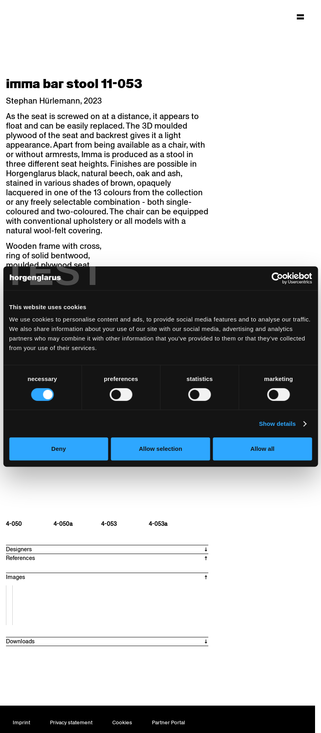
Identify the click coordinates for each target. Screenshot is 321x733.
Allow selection (160, 448)
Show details (277, 423)
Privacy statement (71, 722)
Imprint (21, 722)
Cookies (122, 722)
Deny (58, 448)
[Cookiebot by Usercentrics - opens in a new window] (277, 278)
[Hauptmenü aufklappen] (300, 16)
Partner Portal (168, 722)
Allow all (262, 448)
